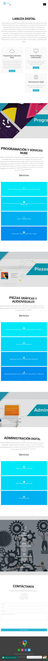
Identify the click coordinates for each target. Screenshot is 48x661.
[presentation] (11, 624)
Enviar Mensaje (24, 629)
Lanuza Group (20, 657)
